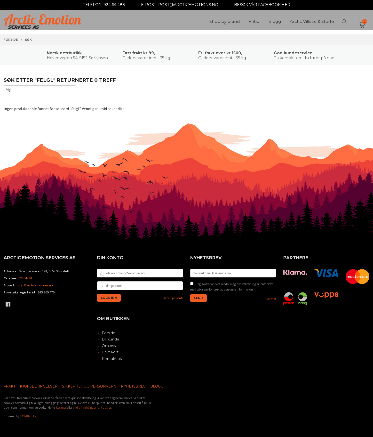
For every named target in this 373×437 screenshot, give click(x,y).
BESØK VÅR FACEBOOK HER (262, 4)
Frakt (9, 386)
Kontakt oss (112, 358)
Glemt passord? (173, 298)
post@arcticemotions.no (35, 285)
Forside (108, 333)
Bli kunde (110, 339)
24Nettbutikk (28, 416)
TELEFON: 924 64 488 (104, 4)
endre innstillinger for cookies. (92, 407)
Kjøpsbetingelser (38, 386)
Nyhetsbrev (133, 386)
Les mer (271, 298)
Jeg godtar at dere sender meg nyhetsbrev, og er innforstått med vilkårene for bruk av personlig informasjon (231, 286)
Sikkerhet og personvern (89, 386)
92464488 (25, 278)
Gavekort (110, 352)
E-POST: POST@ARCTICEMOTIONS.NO (179, 4)
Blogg (156, 386)
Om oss (109, 345)
